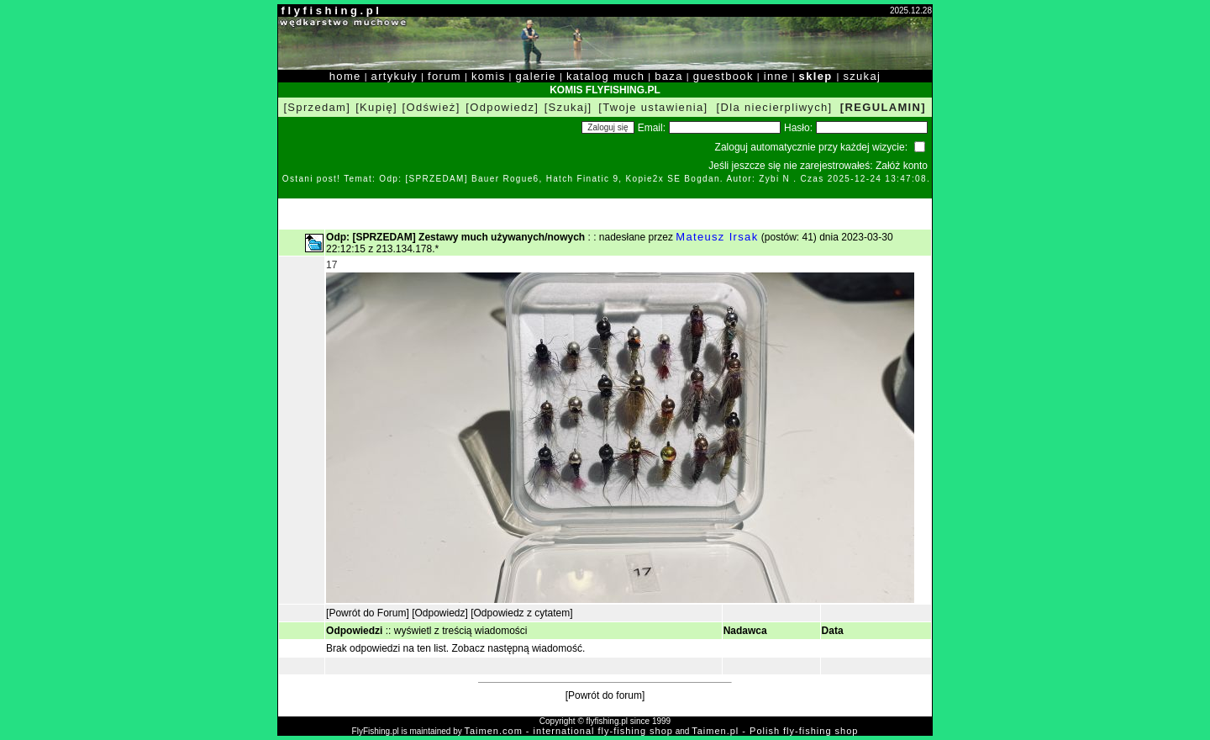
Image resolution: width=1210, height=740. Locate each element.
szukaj (862, 76)
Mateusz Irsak (717, 236)
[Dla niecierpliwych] (775, 107)
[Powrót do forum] (605, 695)
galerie (536, 76)
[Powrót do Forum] (367, 613)
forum (444, 76)
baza (669, 76)
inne (776, 76)
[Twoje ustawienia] (653, 107)
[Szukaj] (568, 107)
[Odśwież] (431, 107)
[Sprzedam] (316, 107)
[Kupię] (376, 107)
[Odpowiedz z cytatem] (521, 613)
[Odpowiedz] (502, 107)
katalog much (605, 76)
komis (488, 76)
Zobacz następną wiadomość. (519, 648)
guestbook (723, 76)
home (345, 76)
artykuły (394, 76)
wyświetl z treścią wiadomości (461, 631)
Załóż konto (902, 166)
